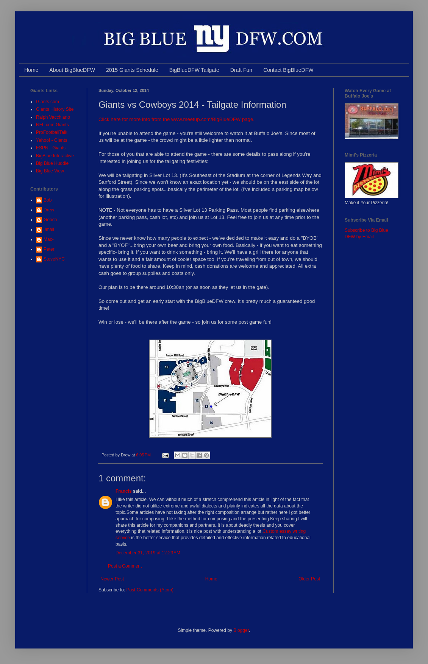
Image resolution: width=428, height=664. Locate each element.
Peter (49, 249)
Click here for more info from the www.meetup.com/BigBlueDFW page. (177, 119)
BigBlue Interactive (55, 155)
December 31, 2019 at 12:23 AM (148, 552)
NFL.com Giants (52, 124)
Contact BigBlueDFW (288, 70)
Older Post (309, 579)
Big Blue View (50, 171)
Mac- (49, 239)
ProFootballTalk (51, 132)
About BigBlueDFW (72, 70)
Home (31, 70)
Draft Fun (241, 70)
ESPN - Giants (51, 147)
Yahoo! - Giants (51, 140)
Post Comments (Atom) (149, 590)
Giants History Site (54, 109)
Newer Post (112, 579)
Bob (48, 200)
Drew (49, 210)
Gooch (50, 219)
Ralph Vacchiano (53, 117)
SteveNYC (54, 259)
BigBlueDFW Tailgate (194, 70)
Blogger (241, 630)
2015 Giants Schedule (132, 70)
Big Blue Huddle (52, 163)
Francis (124, 491)
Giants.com (47, 101)
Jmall (49, 229)
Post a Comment (125, 566)
